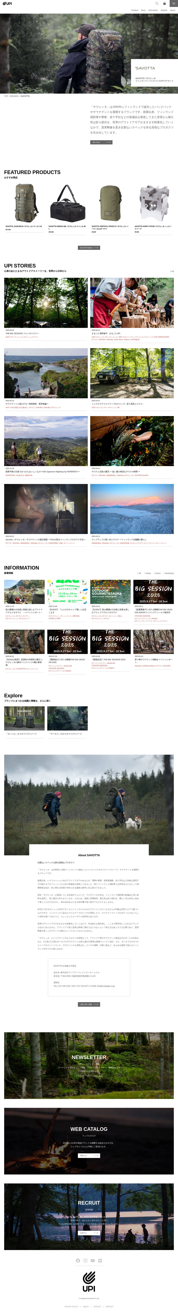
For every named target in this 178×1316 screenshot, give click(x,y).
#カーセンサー (101, 407)
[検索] (157, 3)
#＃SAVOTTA (21, 669)
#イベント (113, 616)
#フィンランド (69, 543)
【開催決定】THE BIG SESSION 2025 (108, 659)
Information (153, 10)
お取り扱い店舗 (86, 1004)
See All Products (86, 248)
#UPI (7, 337)
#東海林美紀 (111, 475)
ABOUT (86, 1307)
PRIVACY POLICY (71, 1307)
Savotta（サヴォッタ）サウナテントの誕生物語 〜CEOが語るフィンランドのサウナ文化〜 (46, 539)
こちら (100, 1076)
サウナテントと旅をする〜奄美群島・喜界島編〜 (27, 404)
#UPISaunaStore (148, 666)
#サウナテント (24, 619)
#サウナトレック (12, 619)
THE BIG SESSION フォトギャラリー (22, 333)
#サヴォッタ (55, 407)
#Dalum (127, 340)
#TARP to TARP (54, 619)
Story (143, 10)
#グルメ (107, 619)
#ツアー (26, 616)
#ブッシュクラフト (31, 337)
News (148, 573)
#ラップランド (149, 543)
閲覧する (83, 1156)
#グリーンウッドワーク (132, 337)
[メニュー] (174, 3)
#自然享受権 (53, 543)
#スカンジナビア (136, 543)
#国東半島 (28, 475)
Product (134, 10)
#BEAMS (76, 616)
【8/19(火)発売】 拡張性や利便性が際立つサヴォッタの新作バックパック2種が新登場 (24, 662)
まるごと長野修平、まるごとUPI (106, 333)
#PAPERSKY (10, 475)
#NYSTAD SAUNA (141, 475)
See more (96, 142)
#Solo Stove (118, 340)
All (173, 271)
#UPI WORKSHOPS (161, 337)
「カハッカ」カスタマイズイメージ (21, 734)
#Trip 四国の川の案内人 (19, 407)
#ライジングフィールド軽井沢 (146, 619)
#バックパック (32, 669)
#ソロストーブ (147, 337)
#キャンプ (100, 337)
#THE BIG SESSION (142, 616)
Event (157, 573)
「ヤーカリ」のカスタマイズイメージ (65, 734)
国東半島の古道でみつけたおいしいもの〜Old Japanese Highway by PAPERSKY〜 (43, 472)
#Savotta (109, 340)
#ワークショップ (16, 337)
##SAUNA (166, 666)
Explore (164, 10)
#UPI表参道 (135, 340)
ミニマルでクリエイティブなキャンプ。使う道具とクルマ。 (118, 404)
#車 (118, 407)
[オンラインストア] (164, 3)
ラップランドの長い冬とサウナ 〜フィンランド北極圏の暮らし (119, 539)
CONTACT (97, 1307)
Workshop (169, 573)
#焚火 (120, 616)
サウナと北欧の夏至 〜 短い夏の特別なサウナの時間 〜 (116, 472)
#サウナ (95, 340)
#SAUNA (102, 340)
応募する (83, 1233)
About (172, 10)
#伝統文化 (20, 475)
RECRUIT (109, 1307)
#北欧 (61, 543)
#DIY (120, 337)
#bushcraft (68, 666)
